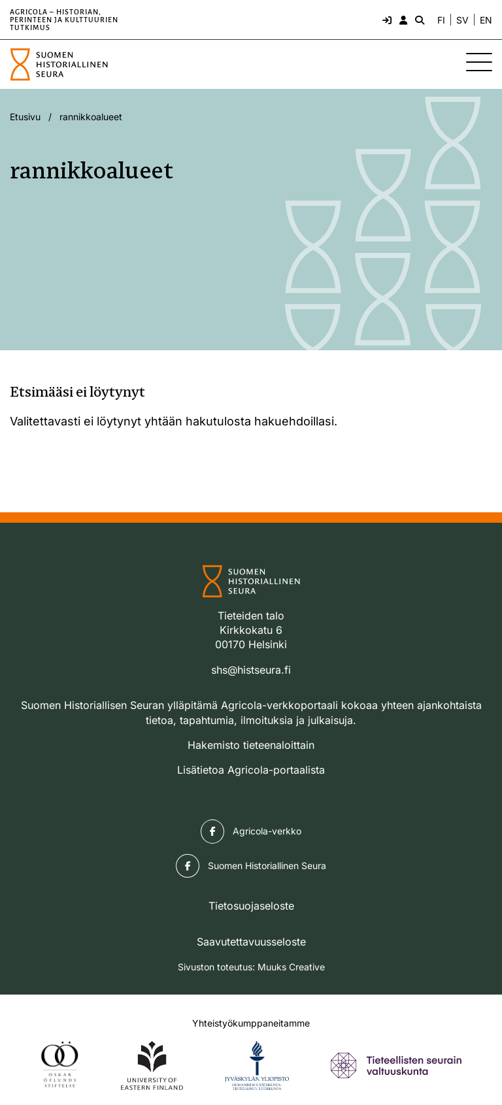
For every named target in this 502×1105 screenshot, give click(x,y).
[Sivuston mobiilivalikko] (479, 62)
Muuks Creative (291, 966)
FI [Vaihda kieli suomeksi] (441, 20)
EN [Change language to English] (486, 20)
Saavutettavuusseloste (251, 941)
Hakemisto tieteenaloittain (251, 744)
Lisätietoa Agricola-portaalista (251, 769)
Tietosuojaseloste (251, 905)
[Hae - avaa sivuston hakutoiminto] (418, 19)
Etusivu (25, 116)
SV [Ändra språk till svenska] (462, 20)
